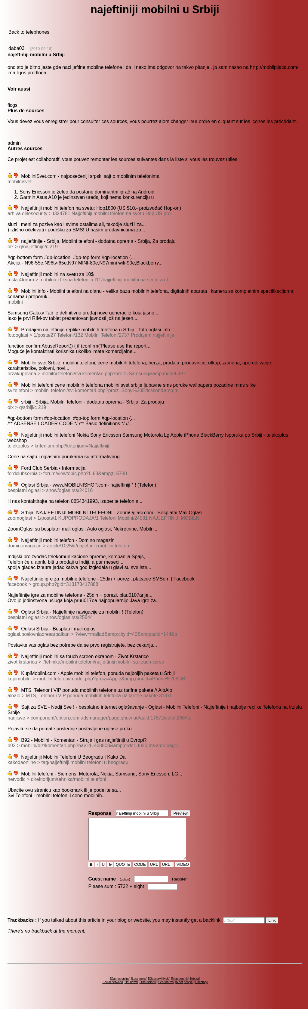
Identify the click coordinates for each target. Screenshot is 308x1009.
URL (154, 872)
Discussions (148, 990)
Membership (180, 987)
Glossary (155, 987)
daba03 (16, 48)
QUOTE (123, 872)
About (195, 987)
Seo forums (166, 990)
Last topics (139, 987)
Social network (112, 990)
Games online (120, 987)
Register (179, 887)
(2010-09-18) (41, 48)
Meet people (184, 990)
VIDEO (182, 872)
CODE (140, 872)
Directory (201, 990)
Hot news (131, 990)
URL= (167, 872)
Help (166, 987)
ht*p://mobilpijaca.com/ (274, 67)
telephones (37, 32)
